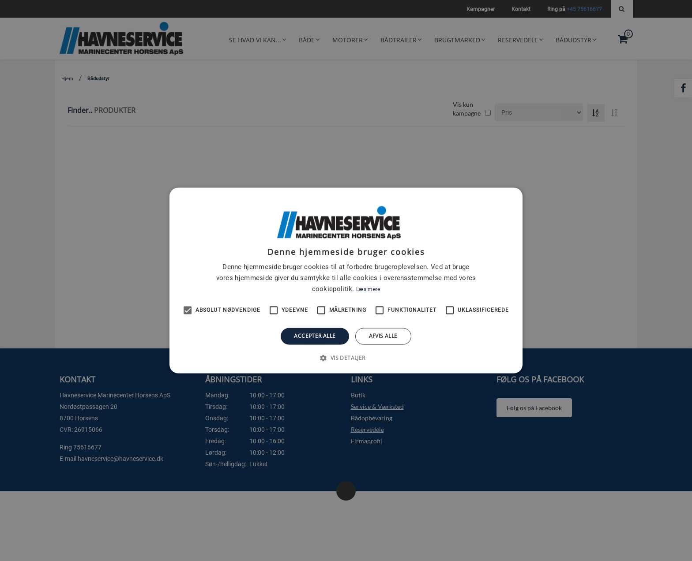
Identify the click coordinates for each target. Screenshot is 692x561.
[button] (346, 358)
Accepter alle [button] (314, 336)
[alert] (346, 280)
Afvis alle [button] (383, 336)
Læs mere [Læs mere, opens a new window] (368, 289)
